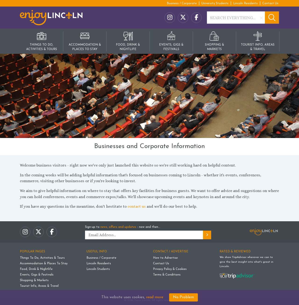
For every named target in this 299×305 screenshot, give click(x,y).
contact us (137, 206)
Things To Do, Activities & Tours (42, 257)
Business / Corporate (182, 3)
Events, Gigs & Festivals (36, 274)
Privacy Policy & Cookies (170, 269)
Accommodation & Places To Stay (44, 263)
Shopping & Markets (34, 280)
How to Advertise (165, 257)
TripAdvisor (239, 257)
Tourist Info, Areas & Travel (39, 285)
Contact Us (270, 3)
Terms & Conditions (167, 274)
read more (154, 297)
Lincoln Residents (245, 3)
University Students (214, 3)
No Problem (183, 297)
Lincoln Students (98, 269)
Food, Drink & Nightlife (36, 269)
